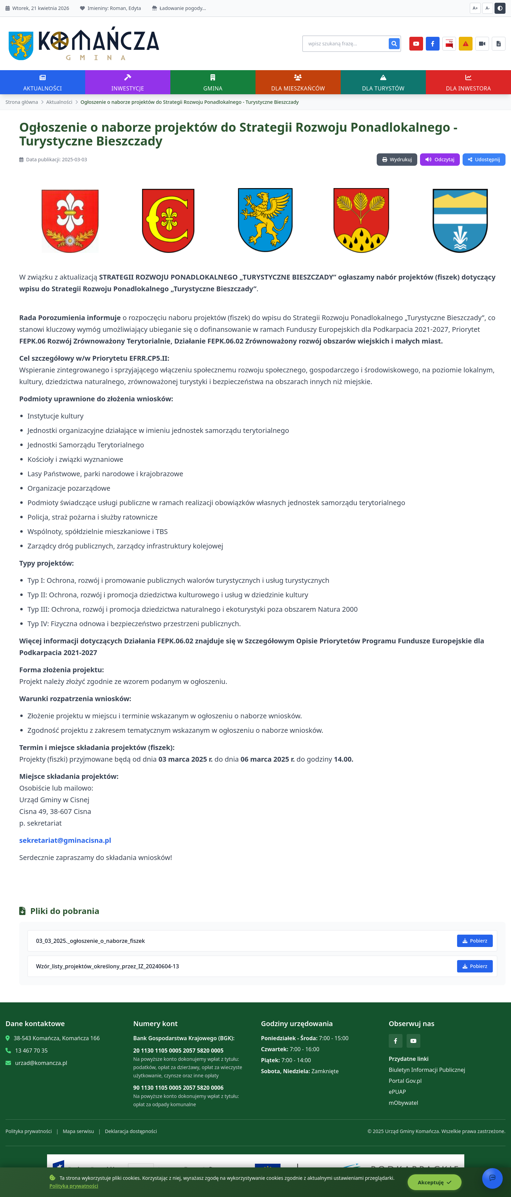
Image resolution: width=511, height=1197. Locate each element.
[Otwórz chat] (492, 1178)
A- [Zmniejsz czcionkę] (488, 8)
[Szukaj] (394, 43)
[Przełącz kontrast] (500, 8)
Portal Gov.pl (405, 1081)
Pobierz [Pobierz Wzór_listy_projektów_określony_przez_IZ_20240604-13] (475, 966)
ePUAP (397, 1092)
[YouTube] (416, 44)
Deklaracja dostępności (131, 1131)
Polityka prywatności (28, 1131)
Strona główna (21, 102)
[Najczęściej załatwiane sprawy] (482, 44)
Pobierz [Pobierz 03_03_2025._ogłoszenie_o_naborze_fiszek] (475, 940)
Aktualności (59, 102)
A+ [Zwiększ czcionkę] (475, 8)
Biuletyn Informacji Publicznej (427, 1070)
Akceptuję (434, 1182)
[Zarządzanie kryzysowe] (466, 44)
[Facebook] (433, 44)
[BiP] (449, 44)
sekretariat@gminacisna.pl (65, 840)
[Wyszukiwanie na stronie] (351, 43)
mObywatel (403, 1103)
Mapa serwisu (78, 1131)
